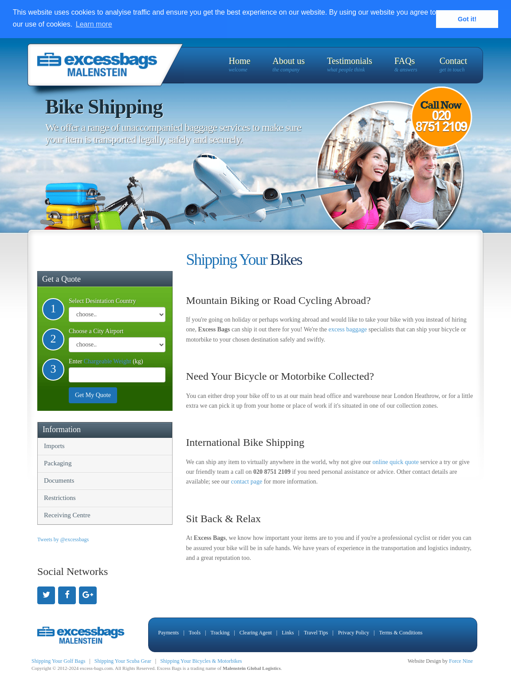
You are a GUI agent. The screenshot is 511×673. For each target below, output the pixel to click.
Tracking (219, 632)
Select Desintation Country (102, 300)
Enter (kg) (106, 361)
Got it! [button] (467, 19)
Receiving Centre (67, 514)
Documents (59, 480)
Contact (453, 64)
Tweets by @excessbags (63, 539)
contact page (246, 481)
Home (239, 64)
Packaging (57, 462)
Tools (195, 632)
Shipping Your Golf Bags (58, 660)
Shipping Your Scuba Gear (122, 660)
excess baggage (347, 329)
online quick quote (396, 461)
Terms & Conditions (401, 632)
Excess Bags (169, 667)
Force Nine (461, 660)
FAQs (405, 64)
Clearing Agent (256, 632)
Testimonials (349, 64)
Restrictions (60, 497)
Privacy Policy (353, 632)
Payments (168, 632)
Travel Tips (316, 632)
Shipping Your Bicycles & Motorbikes (201, 660)
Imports (54, 445)
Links (288, 632)
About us (288, 64)
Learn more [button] (94, 24)
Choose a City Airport (96, 330)
